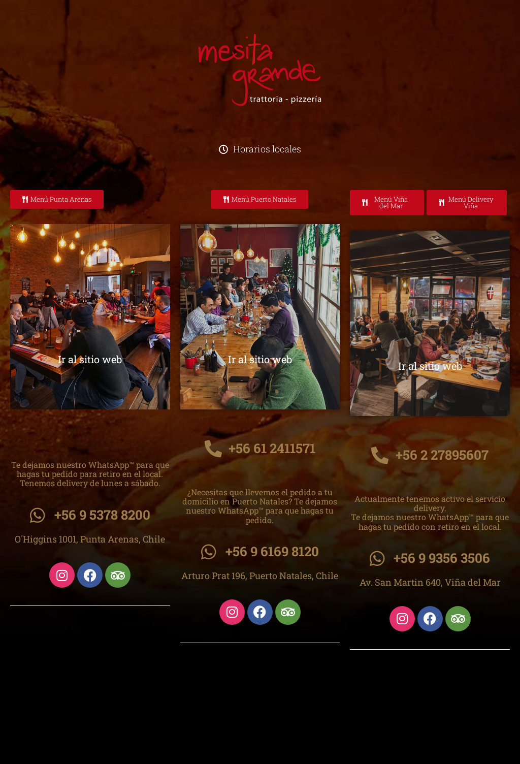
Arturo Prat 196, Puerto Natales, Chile (259, 575)
